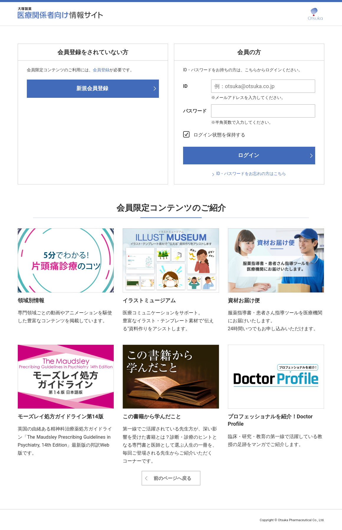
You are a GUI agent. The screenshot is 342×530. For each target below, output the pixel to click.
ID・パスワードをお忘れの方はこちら (251, 173)
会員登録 (101, 70)
